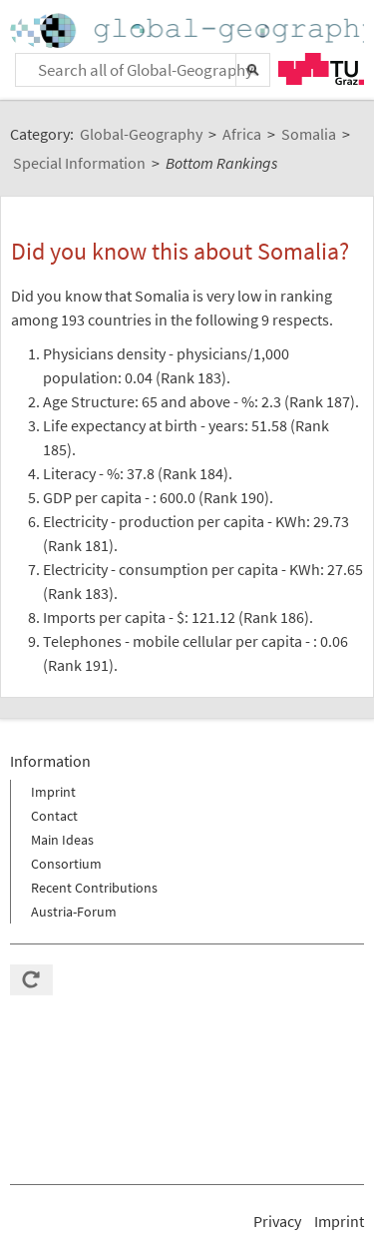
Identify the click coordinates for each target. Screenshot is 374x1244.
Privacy (277, 1221)
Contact (54, 816)
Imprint (53, 792)
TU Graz (321, 69)
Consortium (66, 864)
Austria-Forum (74, 912)
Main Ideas (62, 840)
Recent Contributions (94, 888)
